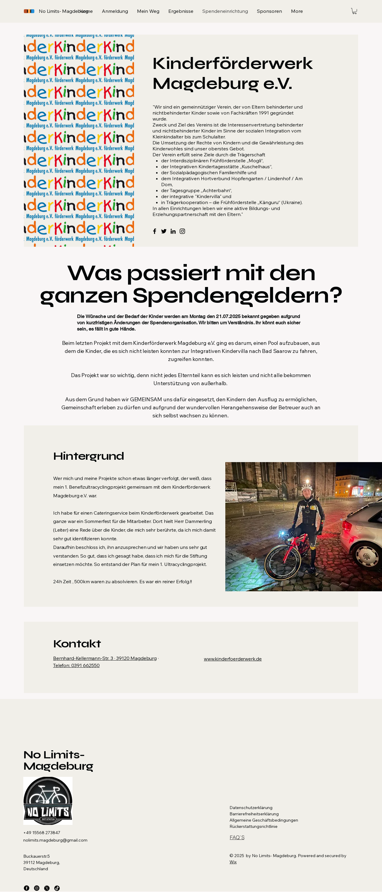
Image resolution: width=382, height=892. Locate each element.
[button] (354, 11)
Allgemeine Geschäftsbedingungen (263, 820)
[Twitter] (163, 231)
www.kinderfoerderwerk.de (233, 659)
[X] (47, 888)
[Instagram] (182, 231)
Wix (233, 862)
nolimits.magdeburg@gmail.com (55, 840)
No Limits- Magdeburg (58, 760)
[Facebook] (154, 231)
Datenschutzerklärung (250, 807)
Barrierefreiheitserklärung (254, 814)
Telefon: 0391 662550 (76, 665)
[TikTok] (57, 888)
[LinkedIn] (173, 231)
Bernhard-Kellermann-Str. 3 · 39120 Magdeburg (105, 658)
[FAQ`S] (237, 837)
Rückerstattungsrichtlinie (253, 826)
